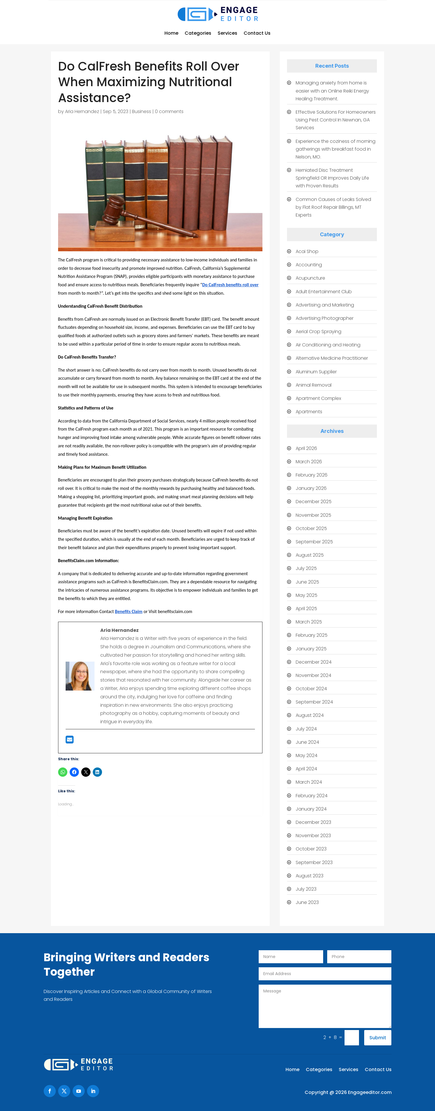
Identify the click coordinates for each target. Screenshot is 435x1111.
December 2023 (313, 822)
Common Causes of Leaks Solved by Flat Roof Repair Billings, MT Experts (333, 207)
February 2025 (311, 635)
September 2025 (314, 541)
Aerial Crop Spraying (318, 331)
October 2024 (311, 688)
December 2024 (314, 662)
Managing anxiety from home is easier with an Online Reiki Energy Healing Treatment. (332, 91)
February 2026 (311, 475)
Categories (198, 33)
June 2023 (307, 902)
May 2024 (306, 755)
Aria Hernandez (82, 111)
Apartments (309, 411)
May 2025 (306, 595)
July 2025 (306, 568)
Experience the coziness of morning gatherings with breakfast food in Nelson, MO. (335, 149)
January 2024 (311, 809)
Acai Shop (307, 251)
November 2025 (313, 515)
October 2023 (311, 849)
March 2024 (309, 782)
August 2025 (310, 555)
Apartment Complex (318, 398)
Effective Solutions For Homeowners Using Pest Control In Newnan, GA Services (336, 120)
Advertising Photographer (324, 318)
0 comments (169, 111)
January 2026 (311, 488)
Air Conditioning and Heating (328, 345)
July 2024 (306, 729)
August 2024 (310, 715)
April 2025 (306, 608)
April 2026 (306, 448)
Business (141, 111)
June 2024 (307, 742)
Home (171, 33)
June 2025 (307, 582)
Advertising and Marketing (325, 305)
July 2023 (306, 889)
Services (227, 33)
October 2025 (311, 528)
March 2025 (309, 622)
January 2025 (311, 648)
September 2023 (314, 862)
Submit (377, 1037)
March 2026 (309, 461)
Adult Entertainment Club (324, 291)
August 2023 (309, 875)
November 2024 (313, 675)
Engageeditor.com (370, 1092)
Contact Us (257, 33)
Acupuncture (310, 278)
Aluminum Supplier (316, 371)
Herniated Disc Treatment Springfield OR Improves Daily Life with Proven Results (332, 178)
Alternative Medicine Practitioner (332, 358)
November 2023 (313, 835)
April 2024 (306, 768)
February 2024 (311, 795)
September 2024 (314, 702)
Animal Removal (314, 385)
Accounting (309, 264)
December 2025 (314, 501)
